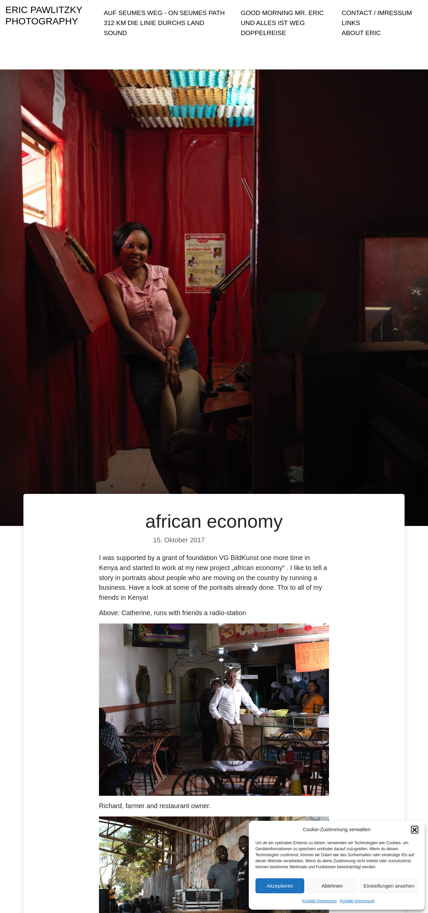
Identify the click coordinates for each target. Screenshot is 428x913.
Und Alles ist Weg (273, 22)
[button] (414, 829)
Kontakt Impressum (319, 901)
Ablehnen (331, 886)
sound (115, 32)
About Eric (361, 32)
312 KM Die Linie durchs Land (154, 22)
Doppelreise (263, 32)
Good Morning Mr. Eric (282, 12)
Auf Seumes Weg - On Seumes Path (164, 12)
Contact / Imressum (377, 12)
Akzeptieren (279, 886)
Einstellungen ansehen (388, 886)
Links (351, 22)
